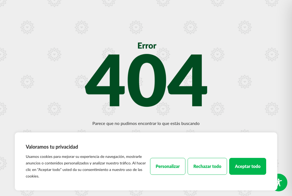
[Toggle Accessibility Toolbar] (278, 182)
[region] (146, 161)
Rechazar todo (207, 166)
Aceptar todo (247, 166)
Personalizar (168, 166)
